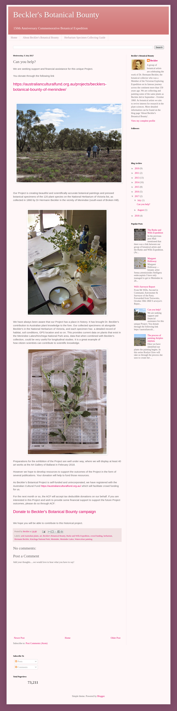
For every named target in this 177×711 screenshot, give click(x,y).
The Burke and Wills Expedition (155, 231)
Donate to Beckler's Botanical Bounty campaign (54, 511)
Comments (21, 667)
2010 (137, 168)
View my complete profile (143, 121)
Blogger (100, 696)
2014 (137, 182)
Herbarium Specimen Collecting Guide (84, 37)
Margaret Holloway (152, 259)
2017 (137, 196)
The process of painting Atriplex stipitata (155, 338)
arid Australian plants (30, 536)
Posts (18, 661)
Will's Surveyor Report (144, 287)
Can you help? (143, 204)
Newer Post (19, 638)
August (141, 210)
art (41, 536)
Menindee (55, 539)
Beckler (154, 60)
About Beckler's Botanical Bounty (41, 37)
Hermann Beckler (21, 539)
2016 (137, 191)
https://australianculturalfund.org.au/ (61, 486)
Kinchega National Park (40, 539)
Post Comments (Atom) (37, 643)
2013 (137, 178)
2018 (137, 216)
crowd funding (96, 536)
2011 (137, 173)
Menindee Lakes (67, 539)
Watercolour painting (83, 539)
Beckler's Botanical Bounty (56, 14)
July (139, 200)
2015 (137, 187)
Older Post (116, 638)
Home (14, 37)
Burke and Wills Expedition (77, 536)
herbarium (108, 536)
